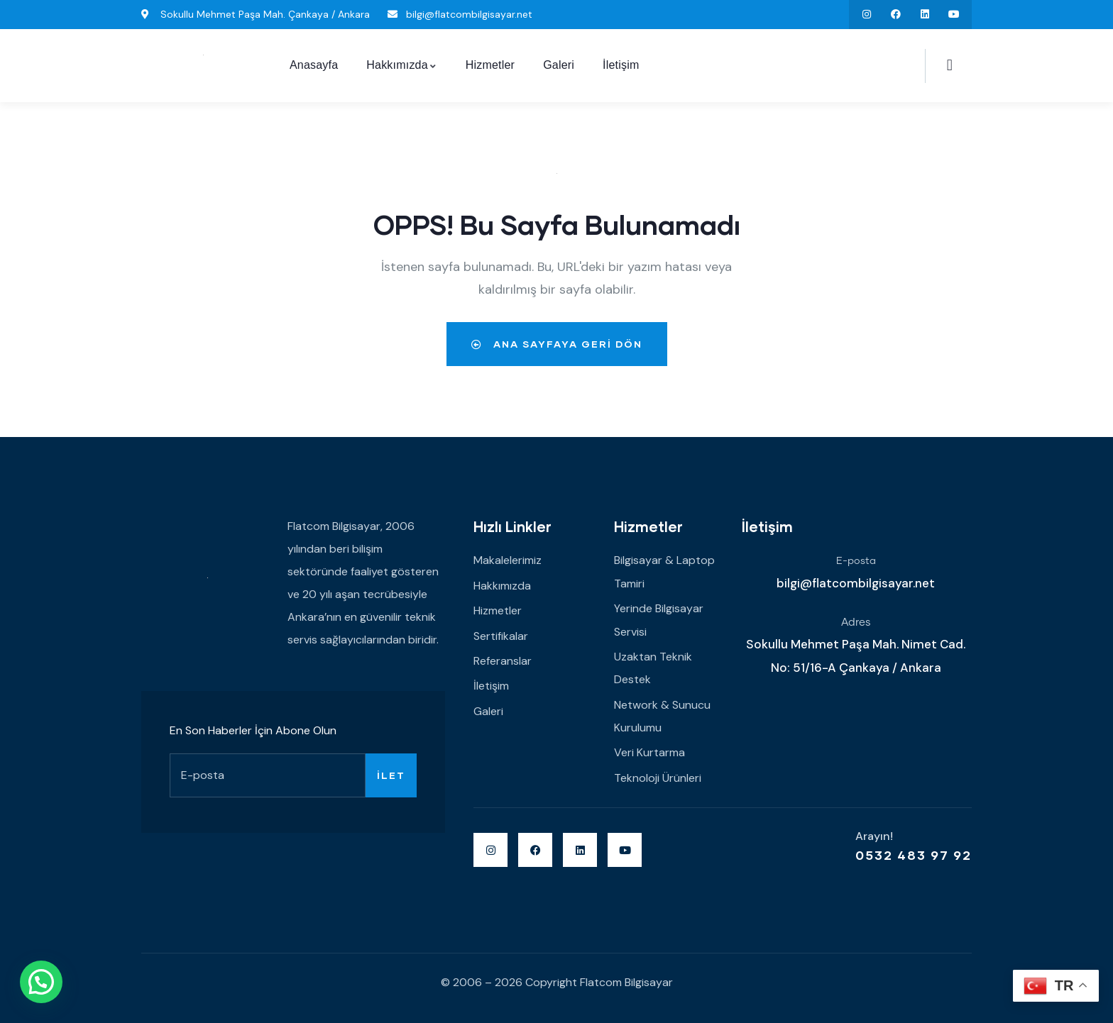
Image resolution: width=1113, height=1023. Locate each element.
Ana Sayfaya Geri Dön (556, 344)
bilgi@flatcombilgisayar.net (856, 583)
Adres (856, 622)
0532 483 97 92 (913, 855)
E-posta (856, 561)
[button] (41, 982)
